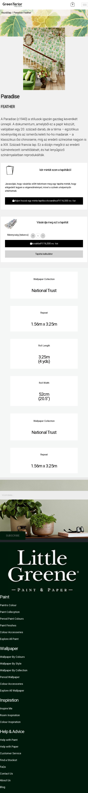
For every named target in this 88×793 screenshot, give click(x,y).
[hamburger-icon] (84, 5)
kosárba (44, 243)
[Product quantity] (37, 235)
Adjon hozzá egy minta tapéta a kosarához (44, 200)
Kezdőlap (6, 12)
